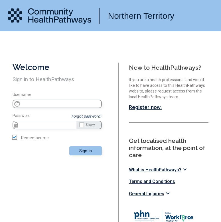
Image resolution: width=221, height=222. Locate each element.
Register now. (145, 107)
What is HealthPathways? (158, 169)
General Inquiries (150, 193)
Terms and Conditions (152, 181)
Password (22, 115)
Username (22, 94)
